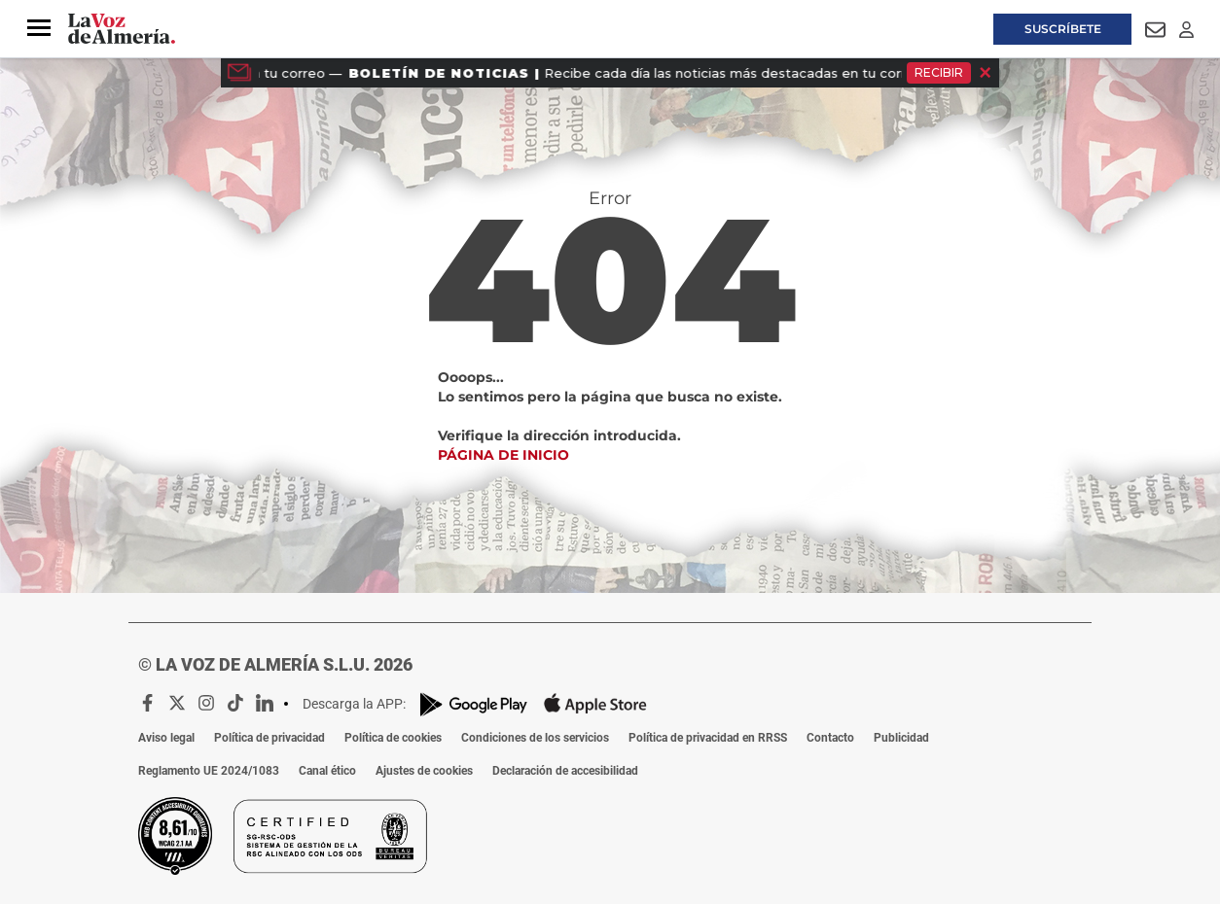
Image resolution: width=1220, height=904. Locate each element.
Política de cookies (393, 738)
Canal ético (327, 771)
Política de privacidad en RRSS (707, 738)
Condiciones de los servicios (535, 738)
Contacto (830, 738)
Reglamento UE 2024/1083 (208, 771)
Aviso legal (166, 738)
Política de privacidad (269, 738)
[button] (39, 28)
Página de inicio (503, 455)
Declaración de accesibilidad (565, 771)
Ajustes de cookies (424, 771)
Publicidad (901, 738)
